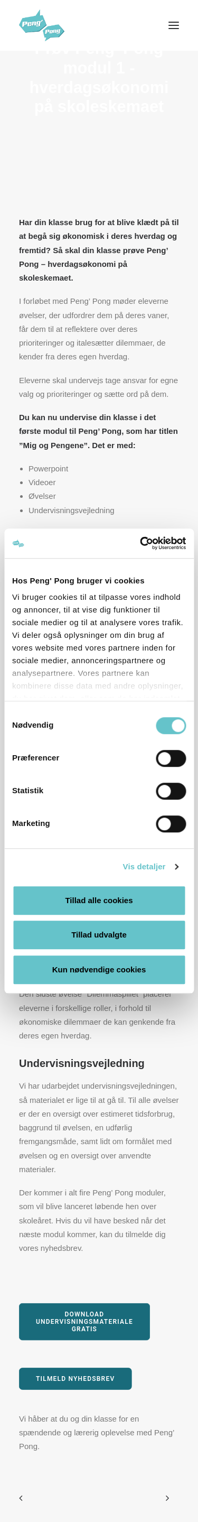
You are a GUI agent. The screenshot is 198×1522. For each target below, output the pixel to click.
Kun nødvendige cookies (99, 969)
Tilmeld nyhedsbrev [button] (75, 1378)
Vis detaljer (144, 866)
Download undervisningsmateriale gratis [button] (85, 1321)
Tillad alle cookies (99, 900)
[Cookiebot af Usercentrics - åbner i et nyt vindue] (141, 543)
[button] (173, 25)
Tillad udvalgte (99, 934)
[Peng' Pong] (50, 25)
